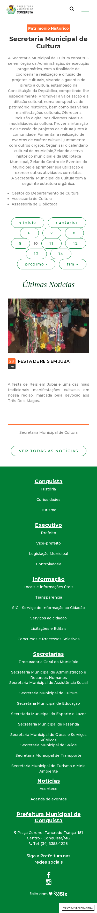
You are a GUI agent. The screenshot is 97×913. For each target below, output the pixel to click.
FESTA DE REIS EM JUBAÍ (44, 361)
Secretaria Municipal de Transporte (48, 755)
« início (27, 222)
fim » (72, 264)
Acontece (48, 788)
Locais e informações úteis (48, 587)
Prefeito (48, 532)
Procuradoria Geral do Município (48, 661)
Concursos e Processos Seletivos (49, 639)
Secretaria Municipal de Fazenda (48, 724)
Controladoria (48, 564)
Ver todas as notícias (48, 451)
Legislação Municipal (48, 553)
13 (36, 253)
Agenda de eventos (49, 799)
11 (51, 243)
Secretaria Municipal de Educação (48, 703)
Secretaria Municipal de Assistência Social (48, 682)
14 (60, 253)
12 (75, 243)
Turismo (48, 510)
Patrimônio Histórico (48, 28)
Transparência (48, 597)
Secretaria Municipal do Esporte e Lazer (48, 713)
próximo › (36, 264)
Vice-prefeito (48, 543)
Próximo (85, 324)
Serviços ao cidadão (48, 618)
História (48, 489)
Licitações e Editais (48, 628)
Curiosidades (48, 499)
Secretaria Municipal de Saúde (48, 745)
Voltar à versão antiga (78, 907)
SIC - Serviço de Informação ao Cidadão (48, 607)
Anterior (11, 324)
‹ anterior (67, 222)
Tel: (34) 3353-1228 (48, 843)
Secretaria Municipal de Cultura (48, 693)
